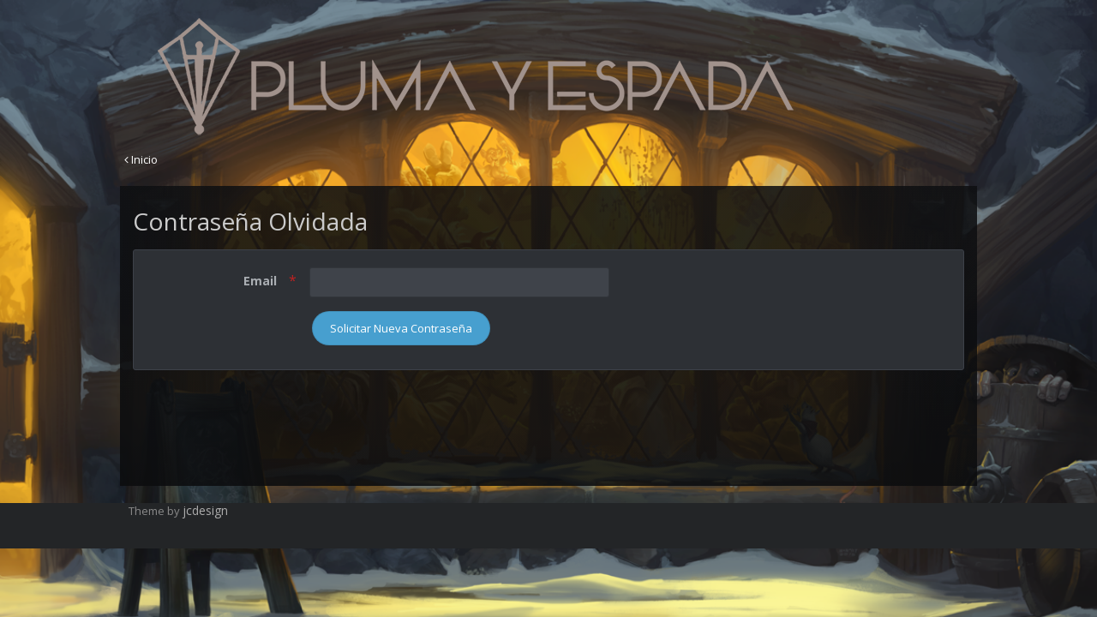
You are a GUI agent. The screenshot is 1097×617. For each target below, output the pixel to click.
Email (261, 281)
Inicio (141, 159)
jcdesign (205, 510)
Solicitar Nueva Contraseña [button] (401, 328)
